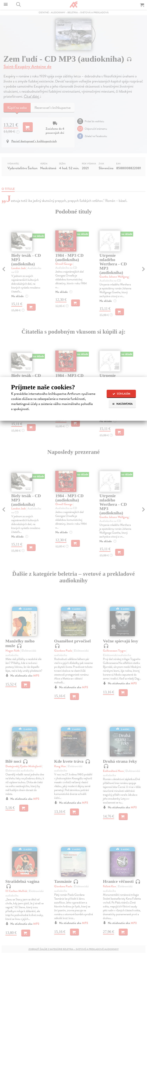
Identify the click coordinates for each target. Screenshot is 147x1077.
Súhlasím (121, 394)
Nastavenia (122, 404)
